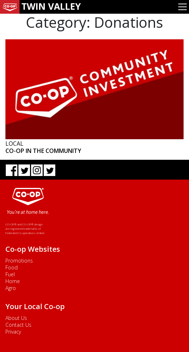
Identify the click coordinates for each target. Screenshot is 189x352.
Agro (10, 288)
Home (12, 281)
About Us (16, 317)
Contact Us (18, 324)
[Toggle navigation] (182, 7)
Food (11, 267)
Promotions (19, 260)
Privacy (13, 331)
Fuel (10, 274)
